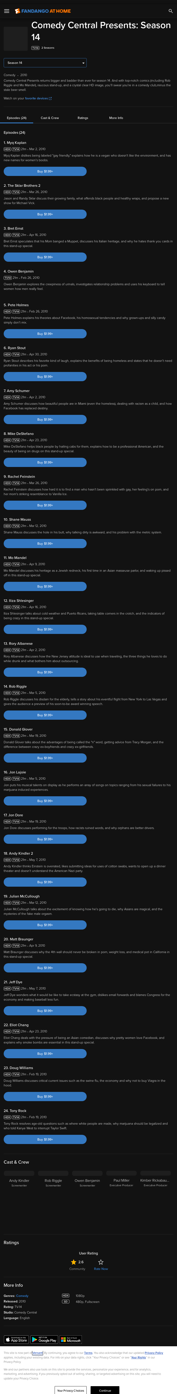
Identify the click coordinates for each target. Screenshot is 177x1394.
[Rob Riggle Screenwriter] (53, 1195)
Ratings (83, 114)
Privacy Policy (154, 1349)
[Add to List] (171, 44)
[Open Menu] (6, 7)
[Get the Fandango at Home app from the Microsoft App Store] (70, 1335)
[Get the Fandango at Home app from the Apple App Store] (16, 1335)
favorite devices (38, 94)
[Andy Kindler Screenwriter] (19, 1195)
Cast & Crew (50, 114)
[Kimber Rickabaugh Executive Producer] (155, 1195)
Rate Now (101, 1265)
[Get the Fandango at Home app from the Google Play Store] (44, 1335)
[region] (88, 1368)
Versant (37, 1349)
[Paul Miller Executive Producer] (121, 1195)
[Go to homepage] (43, 7)
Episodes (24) (17, 114)
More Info (116, 114)
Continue (105, 1386)
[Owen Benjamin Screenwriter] (87, 1195)
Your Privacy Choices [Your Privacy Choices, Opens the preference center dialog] (70, 1386)
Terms (88, 1349)
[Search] (171, 7)
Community (77, 1265)
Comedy (22, 1292)
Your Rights (138, 1353)
